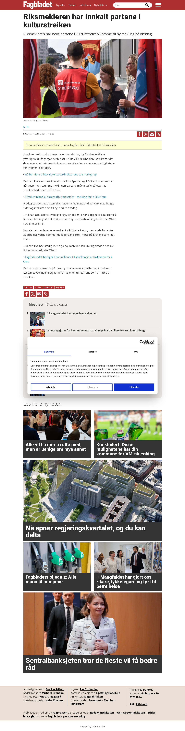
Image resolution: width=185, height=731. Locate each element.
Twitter (109, 700)
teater (28, 287)
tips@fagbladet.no (108, 693)
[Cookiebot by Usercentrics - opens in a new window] (141, 342)
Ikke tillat (51, 387)
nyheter (49, 287)
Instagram (77, 703)
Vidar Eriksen (54, 700)
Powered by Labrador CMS (92, 726)
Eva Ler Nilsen (55, 689)
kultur (60, 287)
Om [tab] (136, 351)
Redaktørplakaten (102, 712)
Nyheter (60, 5)
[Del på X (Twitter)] (145, 134)
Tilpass (92, 387)
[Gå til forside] (37, 5)
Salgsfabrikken (93, 696)
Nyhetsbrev (100, 5)
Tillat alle (134, 387)
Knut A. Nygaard (50, 696)
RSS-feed (141, 704)
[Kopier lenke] (158, 134)
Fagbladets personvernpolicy (66, 716)
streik (38, 287)
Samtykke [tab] (49, 351)
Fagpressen (59, 712)
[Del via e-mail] (152, 134)
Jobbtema (85, 5)
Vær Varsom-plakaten (130, 712)
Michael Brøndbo (53, 693)
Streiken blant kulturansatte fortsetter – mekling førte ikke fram (66, 197)
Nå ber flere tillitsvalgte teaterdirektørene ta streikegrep (61, 174)
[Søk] (147, 5)
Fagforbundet (89, 689)
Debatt (72, 5)
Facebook (95, 700)
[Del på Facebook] (139, 134)
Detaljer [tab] (92, 351)
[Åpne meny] (158, 5)
